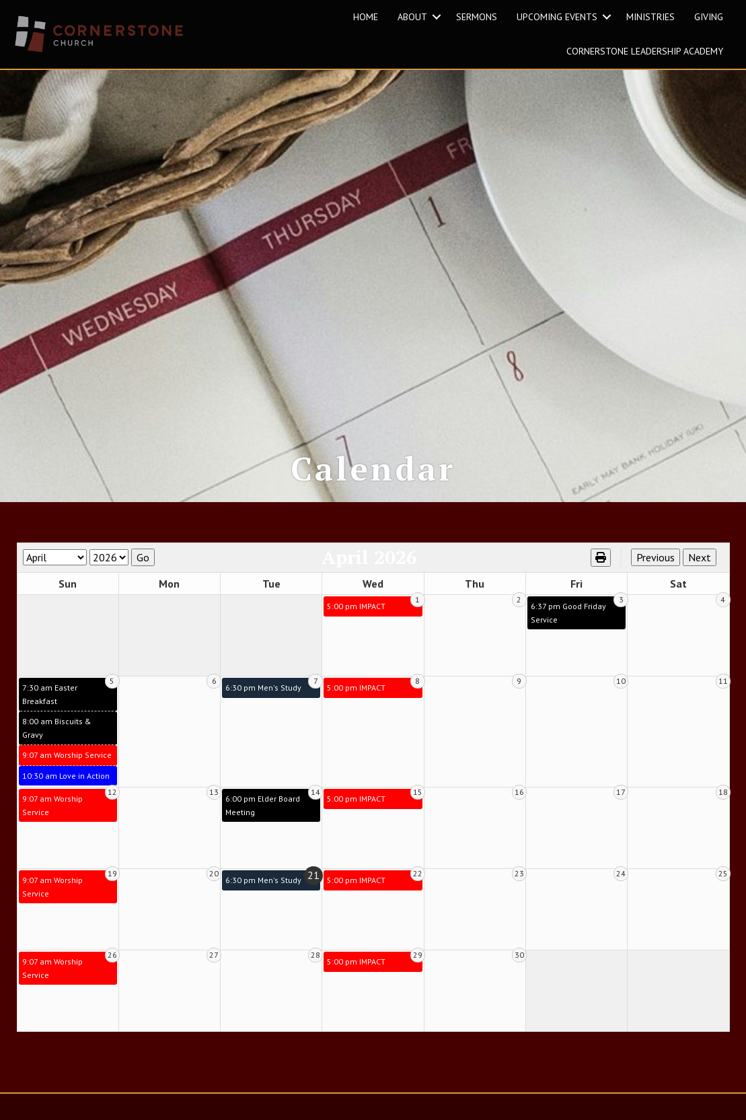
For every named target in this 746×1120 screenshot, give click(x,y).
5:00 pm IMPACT (356, 622)
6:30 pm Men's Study (263, 703)
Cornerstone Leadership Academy (644, 51)
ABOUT (412, 17)
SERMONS (476, 17)
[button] (436, 17)
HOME (365, 17)
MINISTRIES (650, 17)
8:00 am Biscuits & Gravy (56, 743)
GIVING (708, 17)
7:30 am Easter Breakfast (49, 710)
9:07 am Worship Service (67, 770)
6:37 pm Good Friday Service (568, 628)
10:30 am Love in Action (66, 791)
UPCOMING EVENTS (557, 17)
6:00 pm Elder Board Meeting (262, 821)
